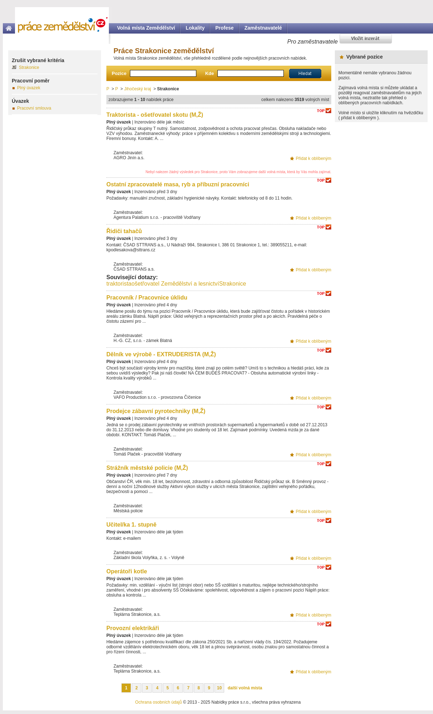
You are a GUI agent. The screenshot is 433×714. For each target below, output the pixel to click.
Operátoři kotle (126, 571)
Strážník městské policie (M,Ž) (147, 468)
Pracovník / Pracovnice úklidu (146, 298)
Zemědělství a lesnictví (190, 284)
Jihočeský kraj (137, 88)
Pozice (119, 73)
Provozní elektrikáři (132, 628)
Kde (209, 73)
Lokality (195, 28)
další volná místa (245, 687)
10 (219, 687)
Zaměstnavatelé (263, 28)
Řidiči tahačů (124, 231)
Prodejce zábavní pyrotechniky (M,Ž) (155, 411)
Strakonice (232, 284)
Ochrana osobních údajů (158, 702)
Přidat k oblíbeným (313, 158)
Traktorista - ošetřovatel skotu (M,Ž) (154, 115)
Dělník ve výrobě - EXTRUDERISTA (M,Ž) (161, 354)
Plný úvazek (28, 87)
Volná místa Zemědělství (146, 28)
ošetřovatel (145, 284)
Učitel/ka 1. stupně (131, 525)
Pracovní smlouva (34, 108)
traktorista (118, 284)
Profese (224, 28)
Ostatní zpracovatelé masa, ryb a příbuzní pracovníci (177, 184)
